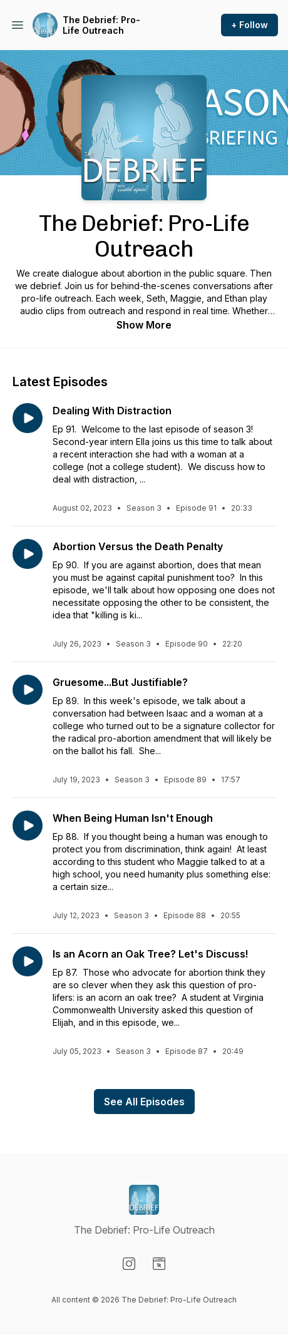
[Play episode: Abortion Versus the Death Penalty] (28, 554)
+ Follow (249, 24)
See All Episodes (144, 1101)
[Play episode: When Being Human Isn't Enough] (28, 826)
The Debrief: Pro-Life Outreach (101, 25)
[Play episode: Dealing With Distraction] (28, 418)
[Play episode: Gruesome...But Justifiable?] (28, 690)
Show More (144, 325)
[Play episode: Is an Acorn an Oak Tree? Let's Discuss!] (28, 961)
